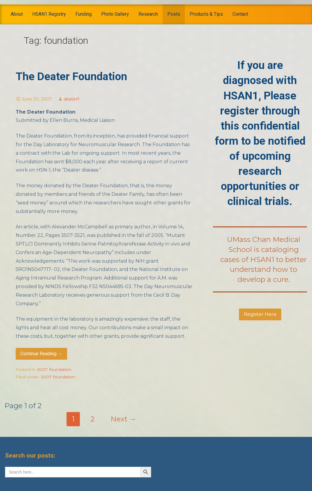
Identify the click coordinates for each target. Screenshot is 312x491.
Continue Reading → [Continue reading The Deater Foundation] (41, 353)
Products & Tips (206, 14)
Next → (123, 419)
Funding (83, 14)
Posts (173, 14)
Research (148, 14)
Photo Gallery (115, 14)
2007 (42, 369)
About (17, 14)
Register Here (260, 314)
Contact (240, 14)
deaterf (71, 99)
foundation (60, 369)
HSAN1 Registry (49, 14)
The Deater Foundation (71, 76)
